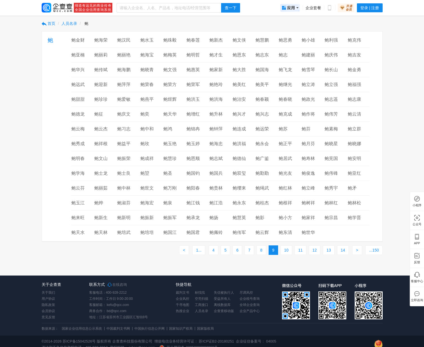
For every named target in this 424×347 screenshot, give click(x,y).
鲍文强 (170, 69)
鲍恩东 (239, 54)
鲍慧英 (239, 217)
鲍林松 (354, 202)
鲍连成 (239, 128)
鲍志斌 (216, 158)
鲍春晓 (285, 99)
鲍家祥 (308, 217)
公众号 (417, 224)
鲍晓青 (147, 69)
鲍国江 (170, 232)
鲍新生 (101, 217)
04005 (271, 341)
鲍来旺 (78, 217)
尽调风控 (246, 293)
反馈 (417, 262)
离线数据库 (222, 305)
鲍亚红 (354, 173)
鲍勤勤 (262, 173)
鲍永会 (262, 143)
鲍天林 (101, 232)
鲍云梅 (78, 128)
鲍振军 (170, 217)
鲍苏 (283, 128)
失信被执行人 (224, 293)
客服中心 (417, 281)
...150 (374, 250)
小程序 (417, 205)
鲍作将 (308, 114)
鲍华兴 (78, 69)
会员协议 (48, 311)
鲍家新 (216, 69)
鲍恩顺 (193, 158)
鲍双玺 (239, 173)
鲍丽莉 (101, 54)
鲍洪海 (216, 99)
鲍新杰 (216, 40)
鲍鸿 (167, 128)
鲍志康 (354, 99)
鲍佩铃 (216, 232)
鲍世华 (308, 232)
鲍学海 (78, 173)
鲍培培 (147, 232)
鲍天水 (78, 232)
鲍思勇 (285, 40)
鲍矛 (352, 188)
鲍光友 (285, 173)
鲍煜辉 (170, 99)
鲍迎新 (101, 84)
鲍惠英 (193, 69)
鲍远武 (78, 84)
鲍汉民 (124, 40)
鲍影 (259, 217)
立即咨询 (417, 300)
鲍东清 (285, 232)
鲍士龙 (101, 173)
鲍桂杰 (262, 202)
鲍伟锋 (331, 173)
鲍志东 (262, 54)
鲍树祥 (308, 202)
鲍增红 (193, 114)
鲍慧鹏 (262, 40)
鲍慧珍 (170, 158)
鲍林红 (331, 202)
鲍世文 (147, 188)
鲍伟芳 (331, 114)
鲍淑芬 (124, 202)
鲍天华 (170, 114)
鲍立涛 (308, 84)
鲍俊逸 (308, 173)
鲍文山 (101, 158)
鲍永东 (239, 202)
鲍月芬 (308, 143)
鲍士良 (124, 173)
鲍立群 (354, 128)
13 (328, 250)
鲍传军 (239, 232)
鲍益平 (124, 143)
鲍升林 (216, 114)
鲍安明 (354, 158)
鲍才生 (216, 54)
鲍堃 (144, 173)
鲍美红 (239, 84)
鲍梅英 (170, 54)
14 (343, 250)
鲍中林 (124, 188)
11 (300, 250)
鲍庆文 (124, 114)
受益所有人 (222, 299)
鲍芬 (306, 128)
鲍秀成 (78, 143)
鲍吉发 (354, 54)
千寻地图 (182, 305)
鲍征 (98, 114)
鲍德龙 (78, 114)
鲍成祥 (147, 158)
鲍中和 (147, 128)
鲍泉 (167, 202)
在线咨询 (117, 285)
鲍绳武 (262, 188)
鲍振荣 (124, 158)
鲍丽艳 (124, 54)
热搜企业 (182, 311)
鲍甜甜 (78, 99)
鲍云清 (354, 114)
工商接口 (201, 305)
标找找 (200, 293)
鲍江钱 (193, 202)
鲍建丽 (308, 54)
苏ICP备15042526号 (79, 341)
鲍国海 (262, 69)
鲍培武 (124, 232)
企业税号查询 (250, 299)
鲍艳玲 (216, 84)
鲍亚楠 (78, 54)
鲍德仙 (239, 158)
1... (198, 250)
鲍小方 (285, 217)
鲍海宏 (147, 202)
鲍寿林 (308, 158)
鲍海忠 (216, 143)
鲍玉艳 (170, 143)
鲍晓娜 (354, 143)
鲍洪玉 (193, 99)
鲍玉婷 (193, 143)
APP (417, 243)
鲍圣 (167, 173)
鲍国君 (193, 232)
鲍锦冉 (193, 128)
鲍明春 (78, 158)
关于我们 (48, 293)
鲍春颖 (262, 99)
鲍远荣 (262, 128)
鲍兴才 (239, 114)
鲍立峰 (308, 188)
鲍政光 (308, 99)
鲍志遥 (331, 99)
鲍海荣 (101, 40)
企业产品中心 (250, 311)
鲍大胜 (239, 69)
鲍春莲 (193, 40)
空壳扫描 (201, 299)
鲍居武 (285, 158)
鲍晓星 (331, 143)
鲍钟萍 (216, 128)
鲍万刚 (170, 188)
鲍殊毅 (170, 40)
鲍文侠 (239, 40)
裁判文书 (182, 293)
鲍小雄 (308, 40)
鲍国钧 (193, 173)
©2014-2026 (52, 341)
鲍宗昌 (331, 217)
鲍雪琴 (308, 69)
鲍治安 (239, 99)
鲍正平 (285, 143)
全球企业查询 (250, 305)
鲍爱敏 (124, 99)
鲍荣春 (147, 84)
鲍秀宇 (331, 188)
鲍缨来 (239, 188)
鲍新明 (124, 217)
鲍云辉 (262, 232)
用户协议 (48, 299)
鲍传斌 (101, 69)
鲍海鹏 (124, 69)
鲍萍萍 (124, 84)
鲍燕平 (147, 99)
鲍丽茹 (101, 188)
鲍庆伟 (331, 54)
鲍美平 (262, 84)
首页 (49, 23)
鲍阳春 (193, 188)
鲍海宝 (147, 54)
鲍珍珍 (101, 99)
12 (314, 250)
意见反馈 (48, 317)
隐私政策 (48, 305)
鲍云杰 (101, 128)
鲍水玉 (147, 40)
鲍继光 (285, 84)
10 (286, 250)
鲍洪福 (239, 143)
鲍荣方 (170, 84)
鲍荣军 (193, 84)
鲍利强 (331, 40)
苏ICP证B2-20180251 (216, 341)
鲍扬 (213, 217)
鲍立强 (331, 84)
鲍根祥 (285, 202)
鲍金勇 (354, 69)
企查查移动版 (224, 311)
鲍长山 (331, 69)
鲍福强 (354, 84)
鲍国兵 (216, 173)
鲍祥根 (101, 143)
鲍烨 (98, 202)
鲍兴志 (262, 114)
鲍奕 (144, 114)
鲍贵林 (216, 188)
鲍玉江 (78, 202)
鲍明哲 (193, 54)
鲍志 (283, 54)
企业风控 (182, 299)
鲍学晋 (354, 217)
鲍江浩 (216, 202)
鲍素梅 (331, 128)
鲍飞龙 (285, 69)
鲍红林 (285, 188)
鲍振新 (147, 217)
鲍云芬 (78, 188)
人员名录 (69, 23)
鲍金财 (78, 40)
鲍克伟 (354, 40)
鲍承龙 (193, 217)
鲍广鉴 (262, 158)
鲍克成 (285, 114)
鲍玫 (144, 143)
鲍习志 (124, 128)
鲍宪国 (331, 158)
